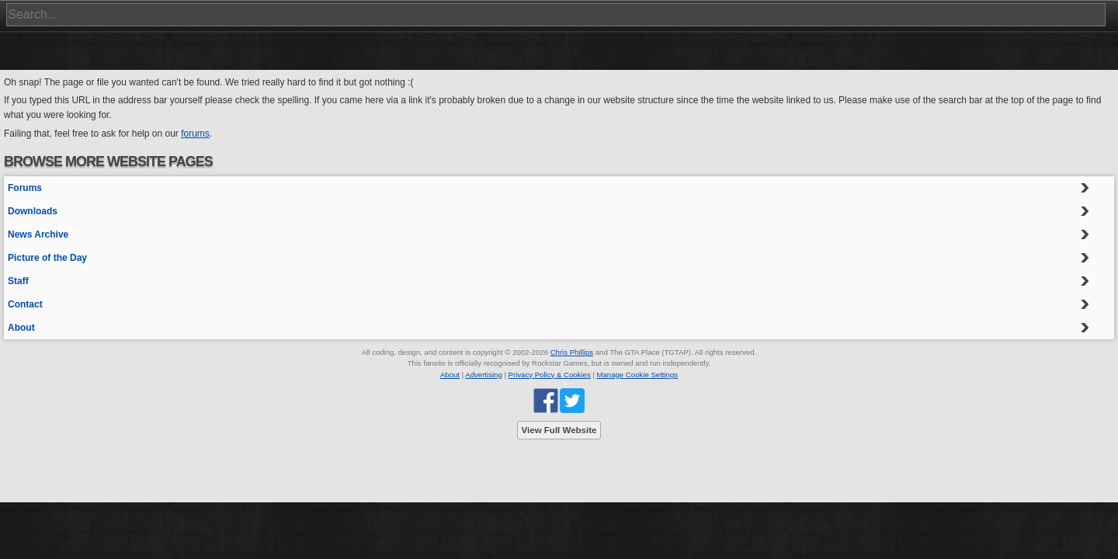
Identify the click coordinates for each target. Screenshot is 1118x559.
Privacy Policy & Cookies (550, 374)
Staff (18, 281)
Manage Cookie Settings (638, 374)
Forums (25, 187)
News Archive (38, 234)
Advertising (483, 374)
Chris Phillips (571, 352)
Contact (25, 304)
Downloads (32, 211)
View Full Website (559, 430)
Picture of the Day (47, 257)
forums (195, 133)
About (21, 327)
